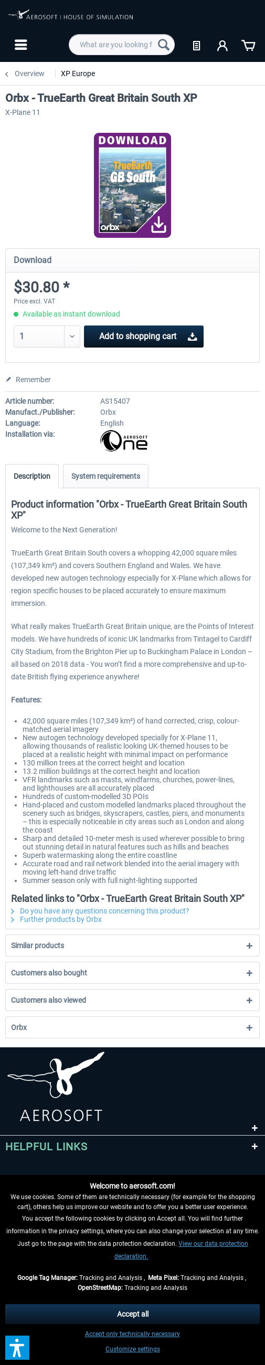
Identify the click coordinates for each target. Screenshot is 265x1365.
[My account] (223, 44)
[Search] (164, 44)
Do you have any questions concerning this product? (100, 911)
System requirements (105, 476)
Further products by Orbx (56, 919)
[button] (17, 1348)
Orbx (19, 1027)
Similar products (37, 945)
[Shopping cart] (248, 44)
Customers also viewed (48, 1000)
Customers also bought (49, 973)
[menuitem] (19, 44)
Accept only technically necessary (132, 1334)
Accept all (133, 1314)
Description (32, 476)
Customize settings (132, 1349)
